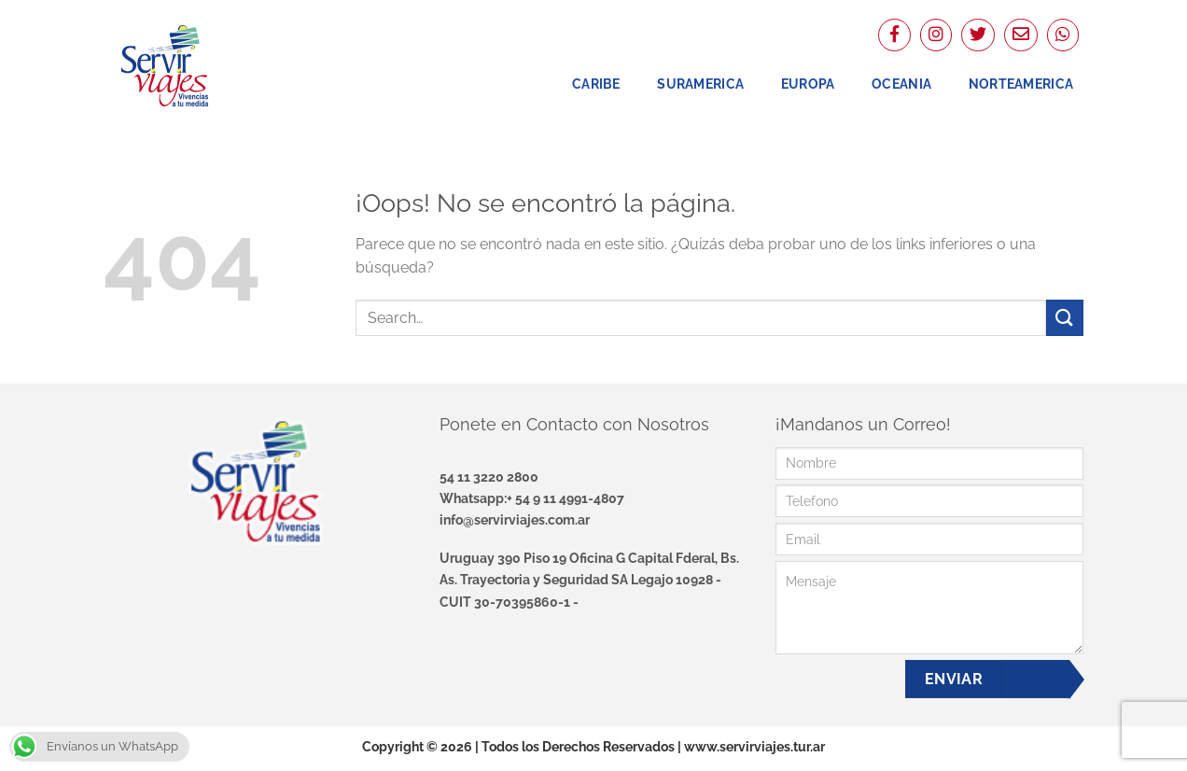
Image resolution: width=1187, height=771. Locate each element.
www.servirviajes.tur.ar (754, 746)
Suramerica (700, 83)
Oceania (901, 83)
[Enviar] (1064, 318)
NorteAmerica (1021, 83)
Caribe (596, 83)
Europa (808, 83)
